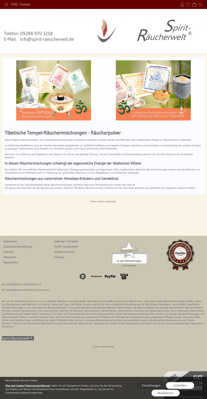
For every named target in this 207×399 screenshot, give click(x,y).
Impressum (10, 241)
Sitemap (59, 257)
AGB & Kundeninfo (66, 247)
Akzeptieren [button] (166, 393)
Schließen (180, 385)
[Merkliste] (188, 4)
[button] (6, 4)
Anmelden (182, 4)
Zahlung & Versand (65, 241)
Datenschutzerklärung (18, 247)
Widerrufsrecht (64, 252)
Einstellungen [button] (151, 385)
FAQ (14, 4)
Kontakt (25, 4)
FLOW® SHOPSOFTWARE (104, 346)
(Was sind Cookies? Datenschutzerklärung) (27, 385)
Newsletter (11, 262)
